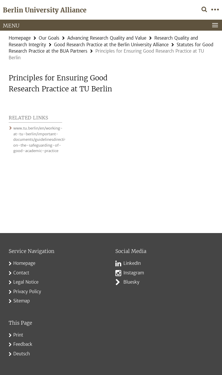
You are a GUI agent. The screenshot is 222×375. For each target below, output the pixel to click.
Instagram (133, 273)
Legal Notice (25, 282)
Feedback (22, 344)
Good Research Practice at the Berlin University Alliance (111, 44)
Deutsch (21, 353)
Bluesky (131, 282)
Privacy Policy (27, 291)
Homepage (20, 38)
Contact (21, 273)
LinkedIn (132, 263)
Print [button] (18, 335)
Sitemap (21, 301)
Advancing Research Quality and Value (106, 38)
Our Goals (49, 38)
